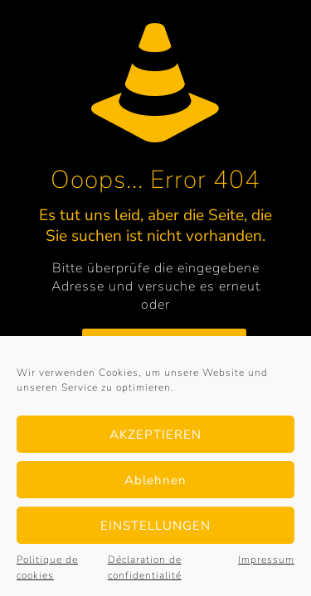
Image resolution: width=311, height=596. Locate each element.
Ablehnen (155, 480)
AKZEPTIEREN (155, 434)
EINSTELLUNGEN (155, 525)
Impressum (266, 559)
